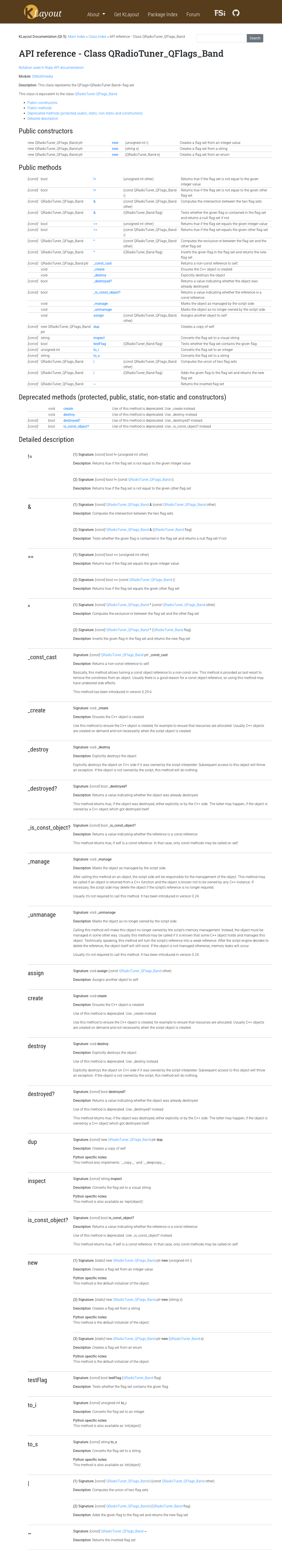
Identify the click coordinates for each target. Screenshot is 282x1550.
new (115, 143)
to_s (96, 356)
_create (98, 269)
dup (96, 327)
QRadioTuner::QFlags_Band (96, 94)
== (95, 224)
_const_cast (102, 263)
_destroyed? (102, 281)
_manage (100, 303)
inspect (99, 338)
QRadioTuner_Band (169, 530)
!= (94, 179)
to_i (96, 350)
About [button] (94, 14)
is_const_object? (76, 426)
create (68, 409)
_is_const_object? (107, 292)
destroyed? (71, 420)
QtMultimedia (42, 76)
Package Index (163, 14)
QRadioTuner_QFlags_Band (149, 479)
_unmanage (102, 309)
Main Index (76, 36)
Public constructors (43, 103)
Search (255, 38)
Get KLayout (126, 14)
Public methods (40, 108)
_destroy (99, 275)
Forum (193, 14)
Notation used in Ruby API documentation (51, 67)
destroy (69, 414)
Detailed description (43, 118)
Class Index (97, 36)
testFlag (99, 344)
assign (98, 315)
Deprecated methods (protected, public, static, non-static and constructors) (85, 113)
